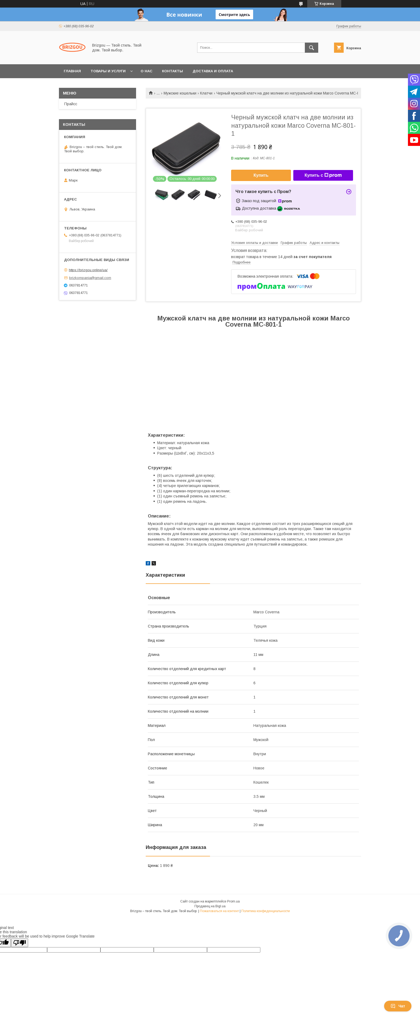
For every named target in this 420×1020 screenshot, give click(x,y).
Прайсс (70, 104)
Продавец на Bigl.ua (210, 906)
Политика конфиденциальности (265, 911)
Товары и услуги (108, 71)
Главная (72, 71)
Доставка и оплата (213, 71)
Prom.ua (233, 901)
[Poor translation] (19, 942)
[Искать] (311, 48)
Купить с (323, 175)
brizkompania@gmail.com (90, 278)
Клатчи (206, 93)
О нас (146, 71)
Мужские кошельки (180, 93)
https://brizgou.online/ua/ (88, 270)
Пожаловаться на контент (219, 911)
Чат (398, 1006)
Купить (261, 175)
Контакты (172, 71)
